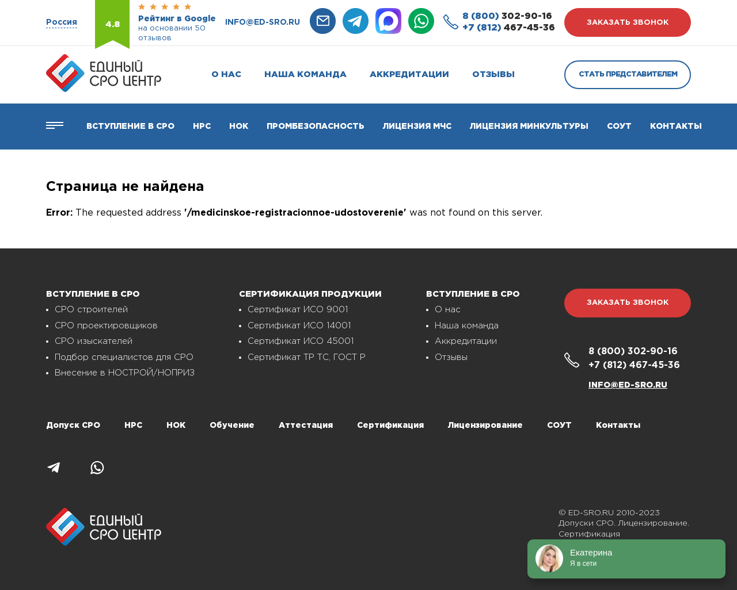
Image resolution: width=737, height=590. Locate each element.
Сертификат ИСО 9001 (298, 309)
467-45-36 (508, 28)
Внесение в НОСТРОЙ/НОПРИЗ (125, 373)
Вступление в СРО (130, 126)
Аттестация (306, 425)
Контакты (676, 126)
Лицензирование (485, 425)
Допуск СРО (73, 425)
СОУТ (619, 126)
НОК (238, 126)
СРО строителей (91, 309)
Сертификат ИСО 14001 (299, 326)
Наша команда (305, 74)
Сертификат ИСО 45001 (301, 341)
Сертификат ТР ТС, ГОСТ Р (307, 357)
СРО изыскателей (93, 341)
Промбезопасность (315, 126)
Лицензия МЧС (417, 126)
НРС (133, 425)
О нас (226, 74)
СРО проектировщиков (106, 326)
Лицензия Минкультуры (529, 126)
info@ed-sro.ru (262, 22)
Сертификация (390, 425)
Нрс (202, 126)
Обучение (232, 425)
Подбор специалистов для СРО (124, 357)
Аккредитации (409, 74)
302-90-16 (507, 16)
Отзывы (493, 74)
